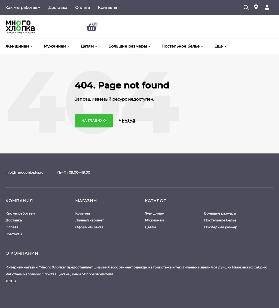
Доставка (57, 7)
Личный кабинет (89, 220)
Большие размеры (220, 213)
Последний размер (220, 227)
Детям (150, 227)
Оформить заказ (89, 227)
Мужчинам (154, 220)
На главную (94, 120)
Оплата (82, 7)
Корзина (82, 213)
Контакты (107, 7)
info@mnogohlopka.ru (24, 172)
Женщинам (154, 213)
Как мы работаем (22, 7)
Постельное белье (220, 220)
